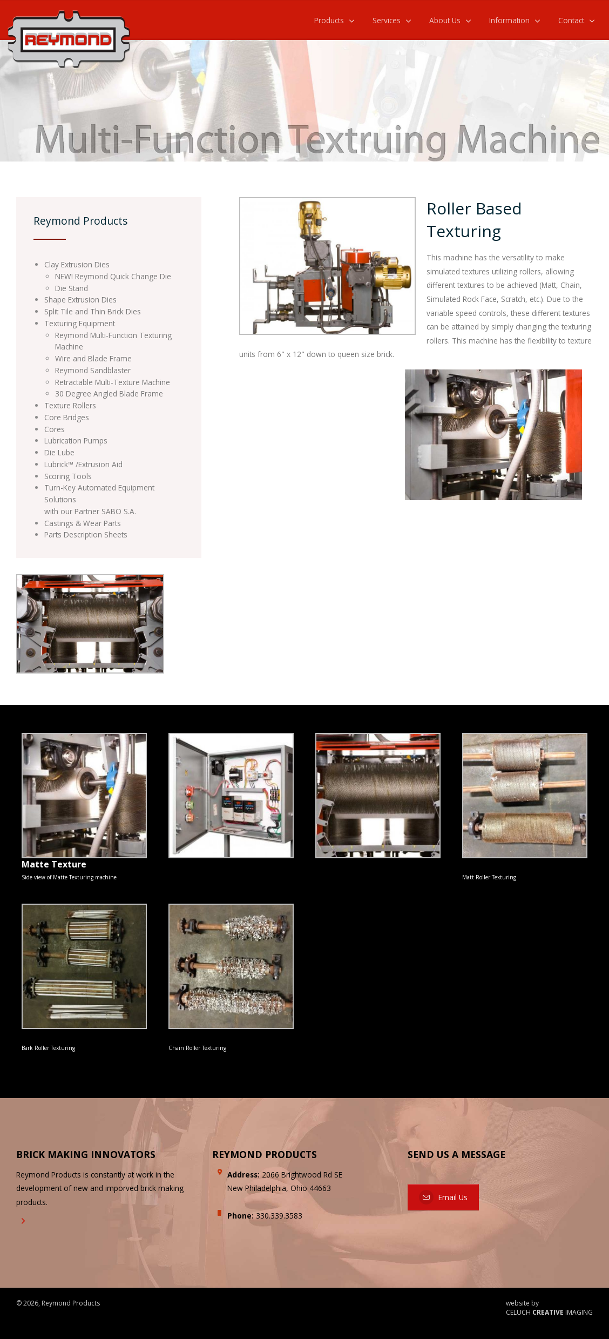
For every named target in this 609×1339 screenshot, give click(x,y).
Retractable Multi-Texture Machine (112, 382)
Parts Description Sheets (85, 534)
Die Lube (59, 452)
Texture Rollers (70, 405)
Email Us (443, 1197)
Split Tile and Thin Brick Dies (92, 311)
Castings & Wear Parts (82, 523)
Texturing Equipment (79, 323)
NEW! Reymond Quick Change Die (113, 276)
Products (329, 20)
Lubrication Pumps (75, 440)
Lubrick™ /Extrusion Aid (83, 464)
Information (509, 20)
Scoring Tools (68, 476)
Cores (54, 429)
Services (387, 20)
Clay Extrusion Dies (77, 264)
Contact (571, 20)
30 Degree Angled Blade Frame (109, 393)
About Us (445, 20)
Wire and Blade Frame (93, 358)
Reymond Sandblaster (93, 370)
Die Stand (71, 288)
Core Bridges (66, 417)
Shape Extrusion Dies (80, 299)
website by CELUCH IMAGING (549, 1308)
